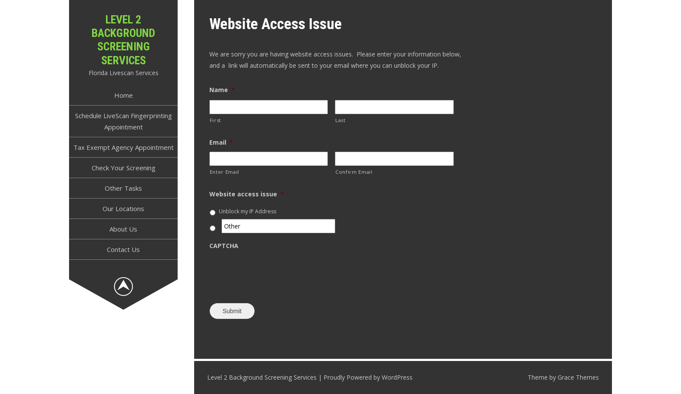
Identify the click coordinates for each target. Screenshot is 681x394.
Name (222, 90)
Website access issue (246, 194)
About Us (123, 229)
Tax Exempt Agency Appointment (123, 147)
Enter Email (224, 172)
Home (123, 95)
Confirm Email (354, 172)
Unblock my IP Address (247, 211)
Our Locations (123, 208)
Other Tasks (123, 188)
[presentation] (275, 272)
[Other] (278, 226)
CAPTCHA (223, 246)
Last (340, 120)
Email (221, 142)
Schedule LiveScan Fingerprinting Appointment (123, 121)
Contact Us (123, 249)
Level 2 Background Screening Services (123, 40)
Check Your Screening (123, 167)
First (215, 120)
